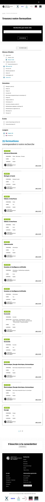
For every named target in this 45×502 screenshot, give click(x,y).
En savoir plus (22, 446)
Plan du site (25, 480)
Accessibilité (25, 478)
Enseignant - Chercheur (10, 480)
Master (24, 459)
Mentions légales (26, 476)
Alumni (7, 486)
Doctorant (8, 478)
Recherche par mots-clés (22, 28)
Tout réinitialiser (22, 47)
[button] (39, 2)
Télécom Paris (26, 470)
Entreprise (8, 484)
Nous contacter (27, 485)
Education (25, 461)
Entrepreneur (8, 482)
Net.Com (31, 493)
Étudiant (8, 476)
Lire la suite (38, 165)
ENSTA (24, 468)
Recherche (25, 463)
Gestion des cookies (27, 482)
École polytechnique (27, 465)
